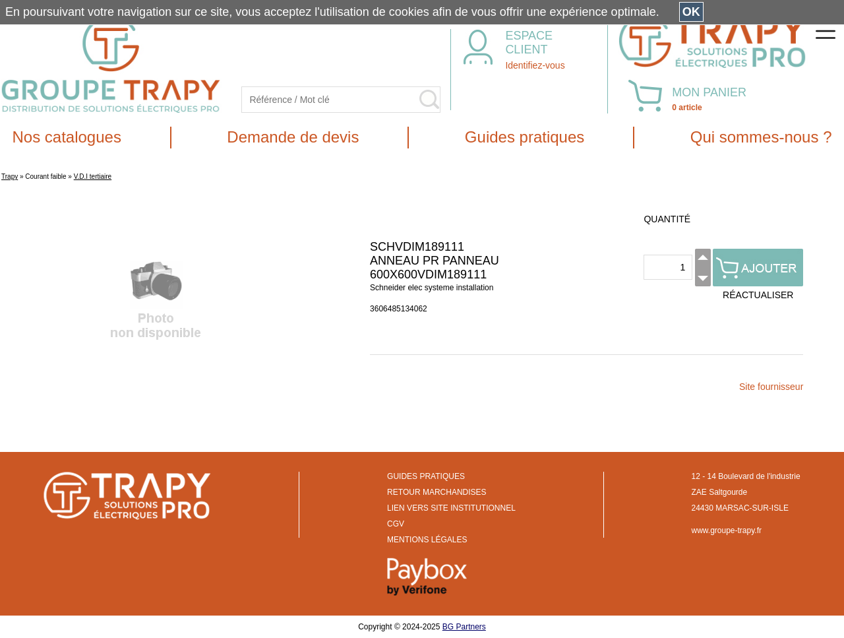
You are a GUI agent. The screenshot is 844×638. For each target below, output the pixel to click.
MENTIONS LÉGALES (427, 539)
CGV (395, 523)
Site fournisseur (771, 386)
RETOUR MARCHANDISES (436, 492)
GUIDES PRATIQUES (426, 476)
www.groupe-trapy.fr (727, 530)
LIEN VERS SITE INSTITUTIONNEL (451, 508)
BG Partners (464, 626)
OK (691, 11)
